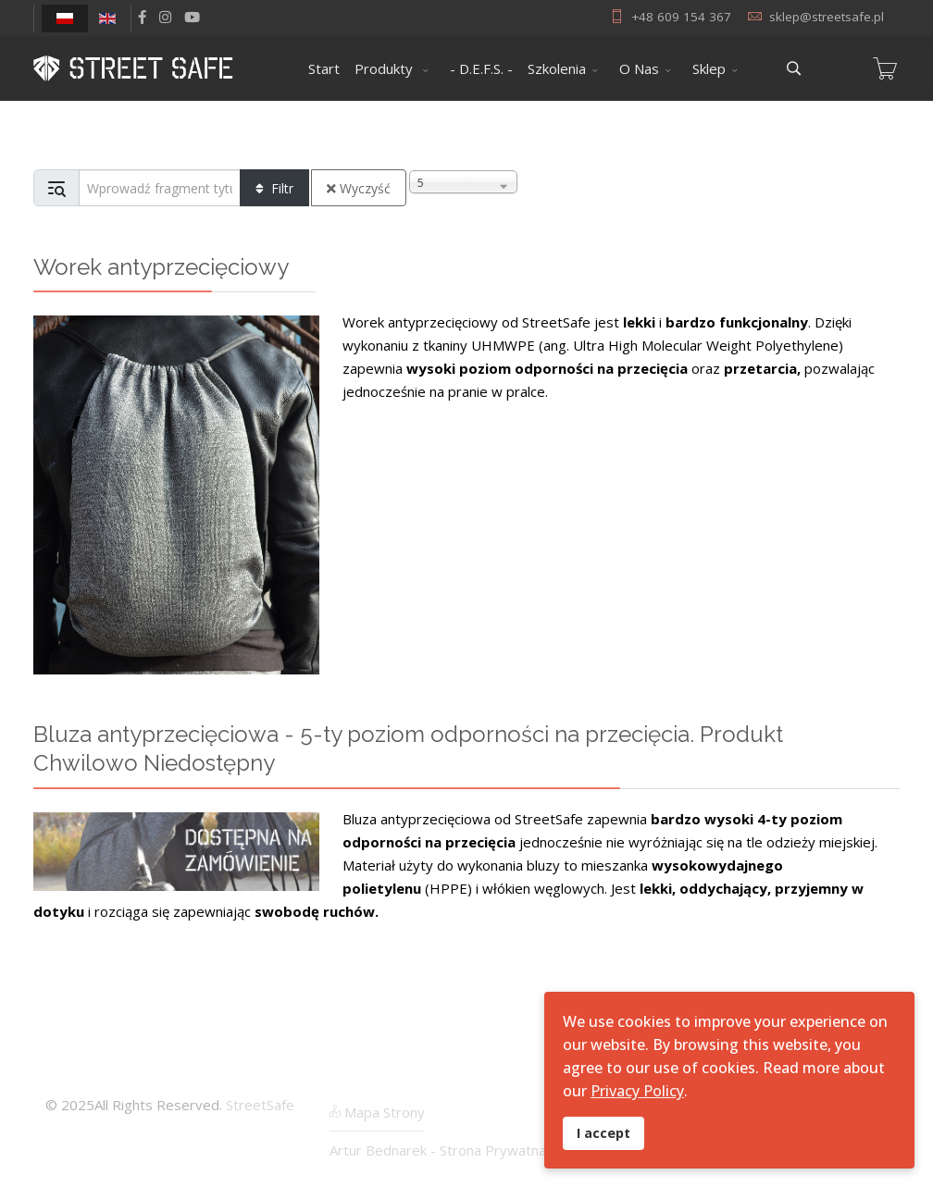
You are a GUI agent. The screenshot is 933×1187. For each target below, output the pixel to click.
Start (324, 68)
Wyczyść (359, 188)
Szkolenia (557, 68)
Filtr (274, 188)
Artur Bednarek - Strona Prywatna (438, 1150)
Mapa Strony (377, 1112)
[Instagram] (165, 16)
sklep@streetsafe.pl (826, 16)
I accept (603, 1133)
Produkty (386, 68)
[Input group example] (160, 187)
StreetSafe (260, 1104)
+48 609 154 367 (681, 16)
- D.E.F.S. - (481, 68)
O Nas (639, 68)
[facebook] (142, 16)
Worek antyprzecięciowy (161, 266)
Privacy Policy (637, 1091)
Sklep (709, 68)
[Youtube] (192, 16)
